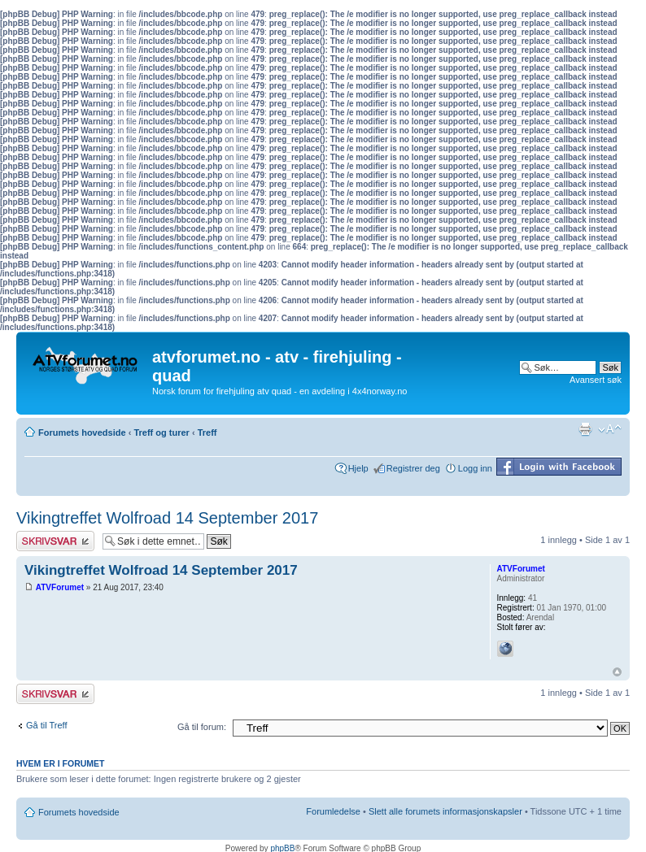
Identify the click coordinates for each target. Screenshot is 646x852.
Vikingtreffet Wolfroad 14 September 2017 (167, 518)
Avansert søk (596, 380)
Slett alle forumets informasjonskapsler (445, 811)
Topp (617, 671)
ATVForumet (60, 587)
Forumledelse (333, 811)
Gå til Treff (47, 725)
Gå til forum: (201, 727)
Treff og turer (161, 432)
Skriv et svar (55, 541)
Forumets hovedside (82, 432)
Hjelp (358, 468)
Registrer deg (413, 468)
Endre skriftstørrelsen (610, 429)
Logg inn (475, 468)
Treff (207, 432)
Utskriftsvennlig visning (585, 429)
